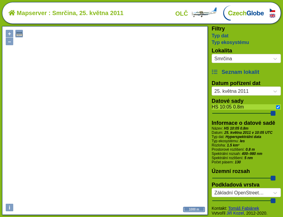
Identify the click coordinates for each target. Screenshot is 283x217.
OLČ (196, 13)
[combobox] (214, 58)
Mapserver (27, 13)
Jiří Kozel (235, 213)
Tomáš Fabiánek (243, 208)
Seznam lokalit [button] (235, 72)
